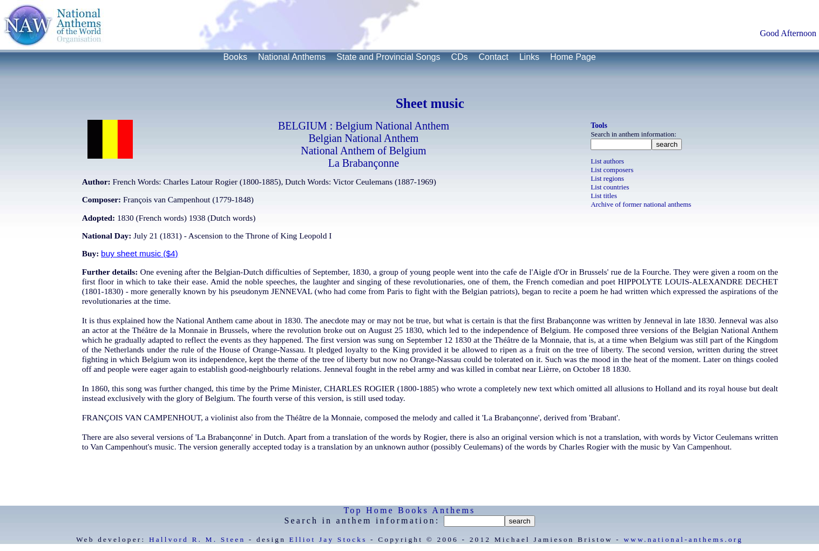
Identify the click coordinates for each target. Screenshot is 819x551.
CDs (459, 57)
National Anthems (292, 57)
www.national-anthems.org (683, 539)
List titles (604, 196)
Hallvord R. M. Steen (197, 539)
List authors (607, 161)
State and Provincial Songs (388, 57)
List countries (610, 187)
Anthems (453, 510)
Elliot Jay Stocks (328, 539)
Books (235, 57)
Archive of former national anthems (641, 204)
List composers (612, 170)
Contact (494, 57)
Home (380, 510)
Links (529, 57)
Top (353, 510)
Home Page (573, 57)
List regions (607, 178)
